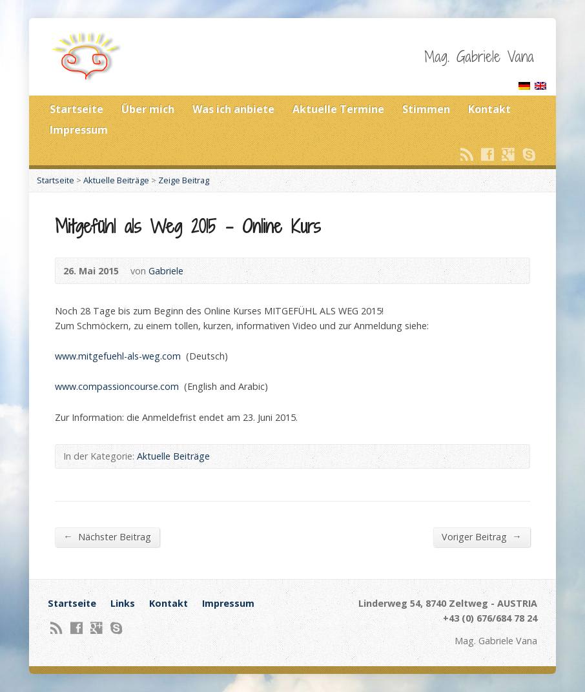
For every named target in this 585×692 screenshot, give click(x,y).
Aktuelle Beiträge (116, 180)
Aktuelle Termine (338, 109)
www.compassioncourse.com (117, 386)
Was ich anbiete (233, 109)
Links (122, 603)
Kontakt (489, 109)
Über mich (147, 109)
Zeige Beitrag (183, 180)
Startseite (76, 109)
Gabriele (166, 271)
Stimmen (426, 109)
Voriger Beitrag (481, 536)
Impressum (79, 130)
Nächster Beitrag (106, 536)
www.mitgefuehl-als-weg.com (118, 356)
